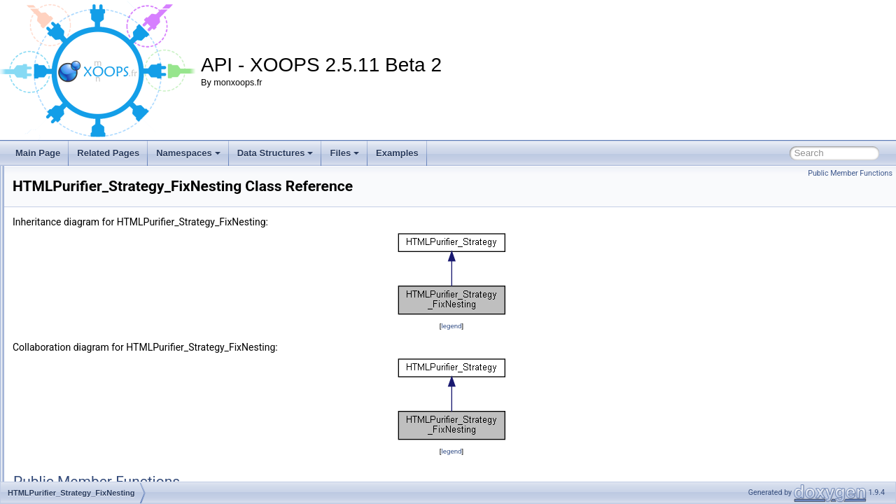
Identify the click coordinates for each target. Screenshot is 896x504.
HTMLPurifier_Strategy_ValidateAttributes (124, 377)
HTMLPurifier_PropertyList (95, 238)
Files (344, 153)
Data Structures (275, 153)
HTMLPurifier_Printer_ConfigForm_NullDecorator (138, 192)
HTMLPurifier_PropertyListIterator (109, 253)
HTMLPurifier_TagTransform (99, 423)
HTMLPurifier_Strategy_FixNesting (111, 330)
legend (538, 326)
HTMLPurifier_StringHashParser (106, 407)
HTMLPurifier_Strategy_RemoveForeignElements (138, 361)
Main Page (37, 153)
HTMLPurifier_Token (84, 469)
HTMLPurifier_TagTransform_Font (110, 438)
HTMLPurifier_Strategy (89, 284)
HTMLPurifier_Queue (85, 269)
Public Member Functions (850, 173)
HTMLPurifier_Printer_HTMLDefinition (117, 222)
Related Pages (108, 153)
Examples (397, 153)
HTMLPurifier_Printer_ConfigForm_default (125, 176)
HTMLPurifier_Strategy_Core (100, 315)
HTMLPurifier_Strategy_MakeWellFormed (124, 346)
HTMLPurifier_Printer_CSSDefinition (114, 207)
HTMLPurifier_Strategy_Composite (111, 299)
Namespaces (188, 153)
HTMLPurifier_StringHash (94, 392)
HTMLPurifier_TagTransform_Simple (114, 453)
